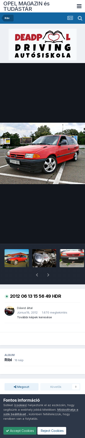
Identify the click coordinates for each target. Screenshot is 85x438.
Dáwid (21, 296)
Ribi (8, 348)
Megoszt (21, 375)
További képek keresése (34, 305)
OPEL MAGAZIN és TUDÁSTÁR (26, 6)
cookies (20, 405)
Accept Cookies (20, 431)
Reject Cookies (52, 431)
